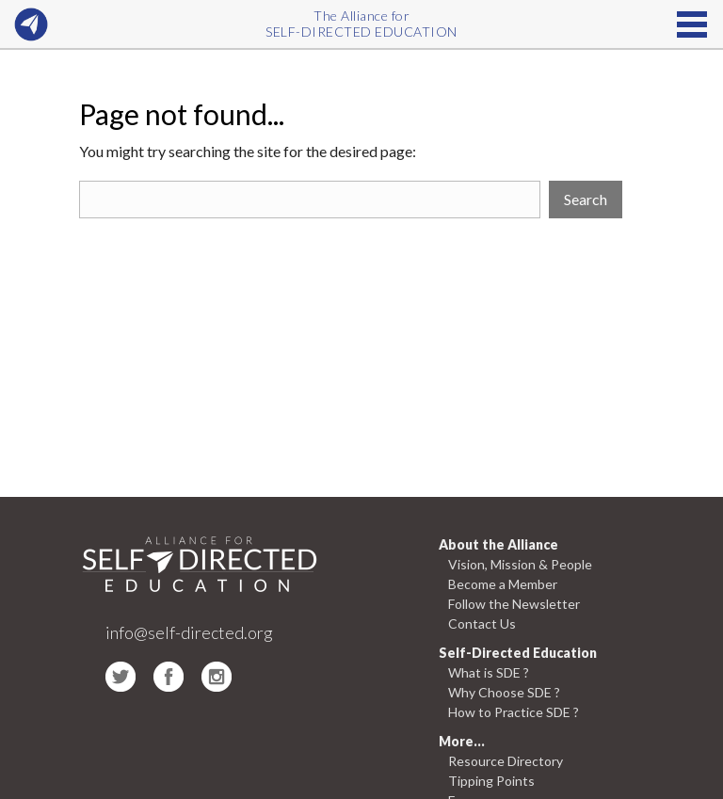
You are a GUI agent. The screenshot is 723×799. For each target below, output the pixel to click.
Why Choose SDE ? (504, 692)
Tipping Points (491, 781)
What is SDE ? (488, 672)
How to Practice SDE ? (513, 712)
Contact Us (482, 623)
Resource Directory (505, 761)
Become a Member (502, 584)
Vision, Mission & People (520, 564)
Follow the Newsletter (514, 604)
